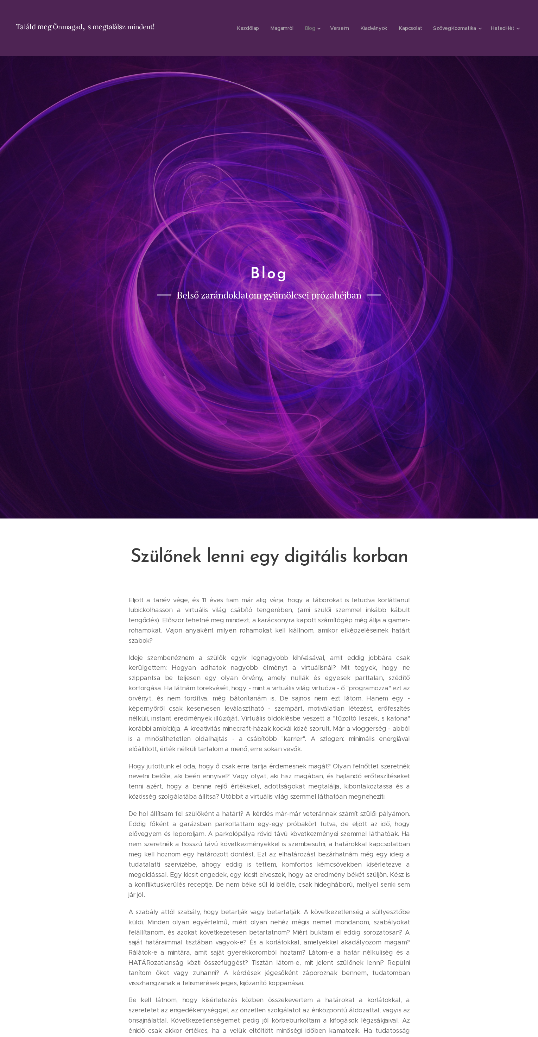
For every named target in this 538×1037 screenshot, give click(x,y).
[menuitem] (248, 28)
